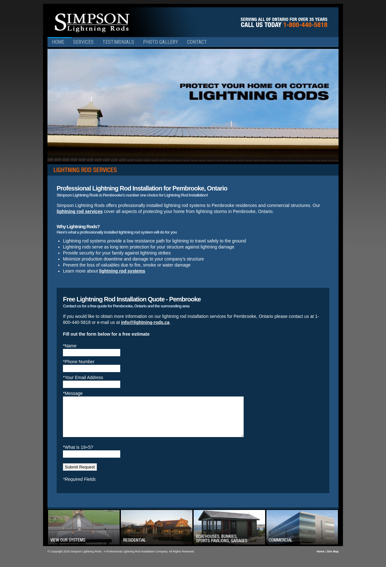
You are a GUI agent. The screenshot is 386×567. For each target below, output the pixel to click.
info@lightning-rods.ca (145, 322)
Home (58, 42)
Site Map (333, 559)
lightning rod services (80, 211)
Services (83, 42)
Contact (197, 42)
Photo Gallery (160, 42)
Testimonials (118, 42)
